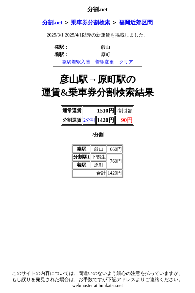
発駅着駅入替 (76, 61)
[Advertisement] (97, 224)
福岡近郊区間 (136, 22)
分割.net (52, 22)
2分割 (89, 120)
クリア (126, 61)
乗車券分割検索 (90, 22)
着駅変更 (104, 61)
